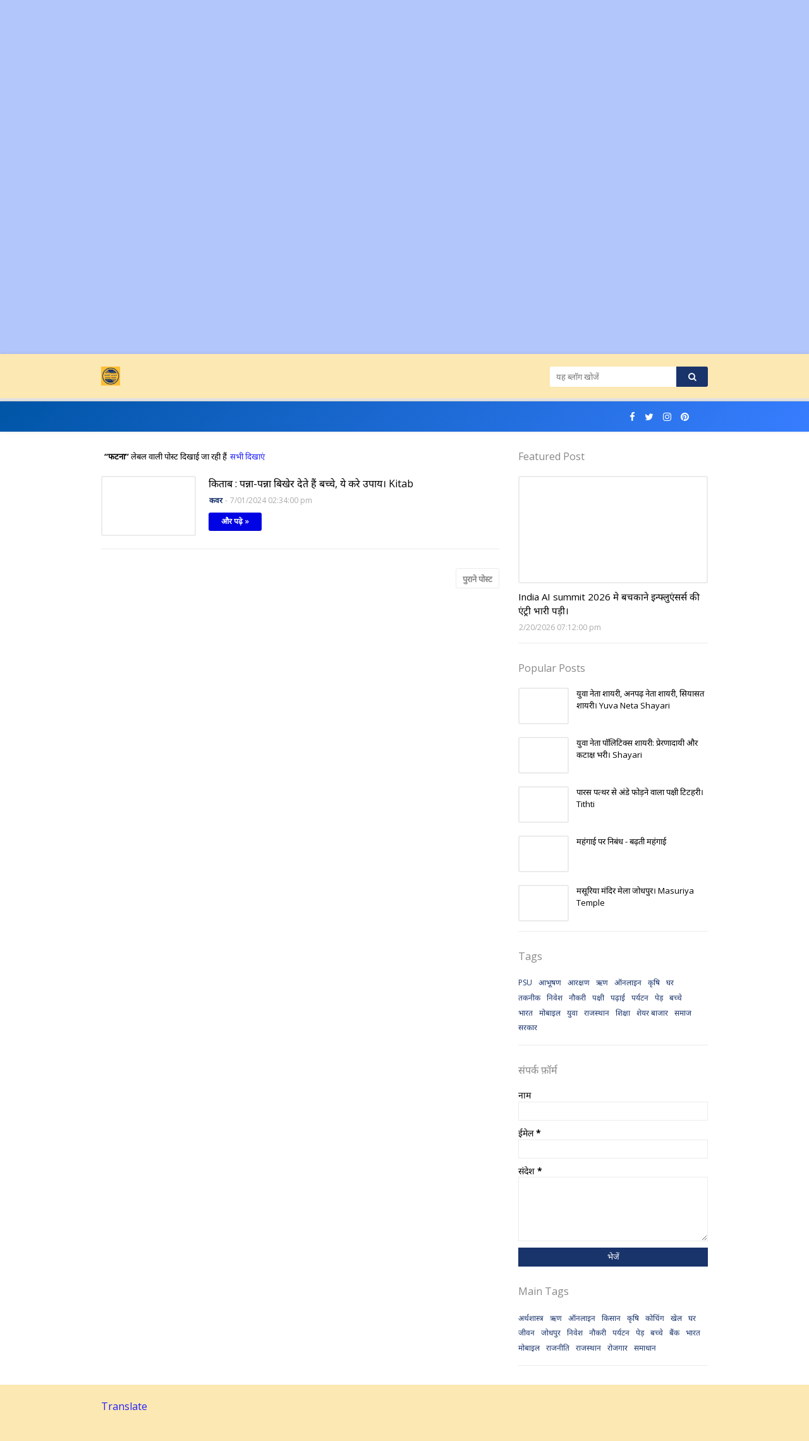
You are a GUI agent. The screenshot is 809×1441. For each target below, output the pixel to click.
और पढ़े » (235, 521)
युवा (572, 1012)
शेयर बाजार (652, 1012)
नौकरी (577, 997)
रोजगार (617, 1347)
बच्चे (675, 997)
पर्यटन (639, 997)
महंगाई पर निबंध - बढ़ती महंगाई (621, 841)
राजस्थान (596, 1012)
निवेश (555, 997)
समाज (682, 1012)
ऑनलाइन (628, 982)
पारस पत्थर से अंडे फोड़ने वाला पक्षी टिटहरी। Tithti (639, 798)
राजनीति (557, 1347)
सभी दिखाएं (247, 456)
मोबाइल (550, 1012)
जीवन (526, 1332)
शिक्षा (623, 1012)
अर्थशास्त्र (531, 1318)
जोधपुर (551, 1332)
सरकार (527, 1027)
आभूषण (549, 982)
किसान (611, 1318)
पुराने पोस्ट (477, 579)
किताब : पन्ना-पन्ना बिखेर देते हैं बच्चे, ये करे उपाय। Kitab (311, 483)
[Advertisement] (379, 88)
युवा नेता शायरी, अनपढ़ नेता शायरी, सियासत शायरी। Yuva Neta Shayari (640, 700)
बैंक (674, 1332)
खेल (676, 1318)
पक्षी (598, 997)
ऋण (602, 982)
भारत (525, 1012)
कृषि (654, 982)
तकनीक (529, 997)
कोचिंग (654, 1318)
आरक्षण (579, 982)
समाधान (645, 1347)
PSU (525, 982)
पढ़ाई (618, 997)
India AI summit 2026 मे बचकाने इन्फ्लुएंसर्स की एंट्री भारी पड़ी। (609, 603)
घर (670, 982)
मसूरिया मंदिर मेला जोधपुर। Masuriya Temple (635, 897)
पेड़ (659, 997)
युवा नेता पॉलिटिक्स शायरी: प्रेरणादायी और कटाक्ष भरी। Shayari (637, 749)
